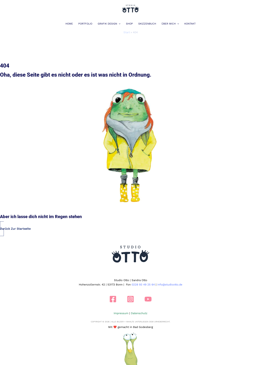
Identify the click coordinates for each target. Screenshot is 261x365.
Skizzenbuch (147, 23)
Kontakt (190, 23)
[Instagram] (130, 299)
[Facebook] (112, 299)
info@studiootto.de (169, 284)
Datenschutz (139, 313)
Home (69, 23)
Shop (129, 23)
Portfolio (85, 23)
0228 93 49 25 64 (143, 284)
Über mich (170, 23)
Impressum (121, 313)
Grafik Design (109, 23)
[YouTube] (148, 299)
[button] (118, 23)
